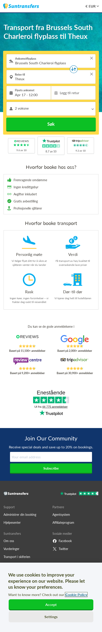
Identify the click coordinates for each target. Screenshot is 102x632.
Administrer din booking (20, 514)
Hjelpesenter (12, 522)
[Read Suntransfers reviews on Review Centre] (27, 362)
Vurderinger (11, 549)
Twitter (60, 549)
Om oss (9, 541)
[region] (51, 597)
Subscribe (51, 468)
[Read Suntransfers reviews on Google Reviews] (74, 339)
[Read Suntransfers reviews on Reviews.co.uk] (27, 339)
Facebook (62, 541)
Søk (51, 124)
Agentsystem (61, 514)
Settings (51, 617)
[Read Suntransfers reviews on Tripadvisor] (74, 362)
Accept (51, 604)
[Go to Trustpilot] (79, 494)
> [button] (91, 58)
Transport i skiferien (17, 557)
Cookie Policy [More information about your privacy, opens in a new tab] (76, 594)
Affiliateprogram (63, 522)
